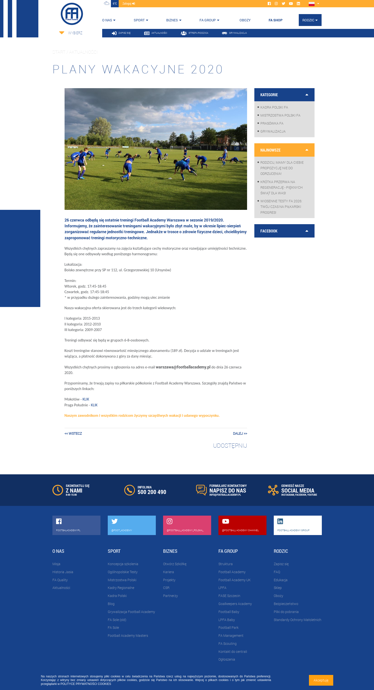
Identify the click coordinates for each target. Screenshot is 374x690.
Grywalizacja (273, 131)
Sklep (278, 587)
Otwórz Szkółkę (174, 564)
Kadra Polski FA (274, 107)
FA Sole (113, 627)
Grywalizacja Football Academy (131, 611)
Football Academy (232, 572)
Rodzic (308, 20)
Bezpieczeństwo (286, 603)
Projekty (169, 580)
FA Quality (60, 580)
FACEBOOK (300, 494)
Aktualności (61, 587)
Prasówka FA (271, 123)
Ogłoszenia (226, 659)
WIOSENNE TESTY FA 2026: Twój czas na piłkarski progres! (281, 206)
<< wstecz (73, 433)
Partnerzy (170, 595)
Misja (56, 564)
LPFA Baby (226, 619)
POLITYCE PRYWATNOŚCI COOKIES (85, 684)
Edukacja (281, 580)
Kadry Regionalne (121, 587)
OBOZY (245, 20)
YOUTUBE (312, 494)
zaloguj (129, 3)
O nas (107, 20)
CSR (166, 587)
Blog (111, 603)
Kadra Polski (117, 595)
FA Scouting (227, 643)
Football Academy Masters (128, 635)
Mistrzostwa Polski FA (280, 115)
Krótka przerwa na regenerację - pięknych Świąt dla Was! (281, 187)
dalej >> (240, 433)
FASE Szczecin (229, 595)
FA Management (230, 635)
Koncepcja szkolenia (123, 564)
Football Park (228, 627)
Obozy (278, 595)
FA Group (207, 20)
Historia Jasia (62, 572)
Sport (139, 20)
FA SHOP (276, 20)
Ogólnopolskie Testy (123, 572)
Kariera (168, 572)
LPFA (222, 587)
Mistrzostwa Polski (122, 580)
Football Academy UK (234, 580)
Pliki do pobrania (286, 611)
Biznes (172, 20)
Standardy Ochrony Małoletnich (297, 619)
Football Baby (228, 611)
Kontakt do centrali (232, 651)
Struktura (225, 564)
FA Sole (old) (117, 619)
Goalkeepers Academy (235, 603)
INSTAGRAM (287, 494)
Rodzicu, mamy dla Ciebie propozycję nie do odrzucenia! (282, 168)
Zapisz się (281, 564)
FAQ (277, 572)
